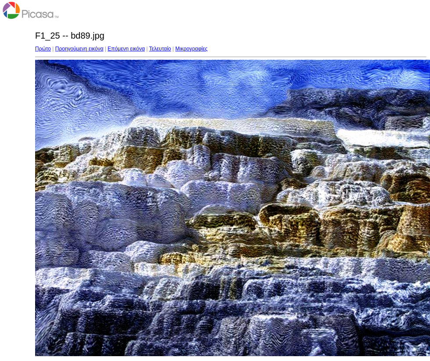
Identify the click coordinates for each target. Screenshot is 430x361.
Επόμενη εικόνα (126, 49)
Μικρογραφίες (192, 49)
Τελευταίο (160, 49)
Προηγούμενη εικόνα (79, 49)
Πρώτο (43, 49)
